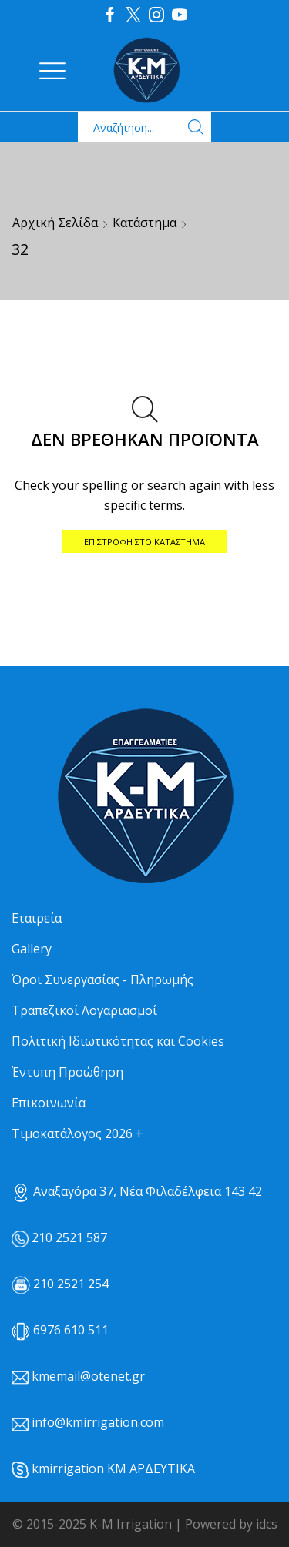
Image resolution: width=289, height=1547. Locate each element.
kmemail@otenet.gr (88, 1376)
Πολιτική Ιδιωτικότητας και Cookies (118, 1041)
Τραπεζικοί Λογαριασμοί (84, 1010)
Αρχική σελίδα (55, 222)
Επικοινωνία (49, 1102)
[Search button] (195, 127)
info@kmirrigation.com (98, 1422)
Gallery (32, 948)
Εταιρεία (37, 917)
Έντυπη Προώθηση (67, 1071)
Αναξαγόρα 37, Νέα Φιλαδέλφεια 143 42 (137, 1191)
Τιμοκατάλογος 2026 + (77, 1133)
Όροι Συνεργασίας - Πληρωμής (102, 979)
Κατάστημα (144, 222)
